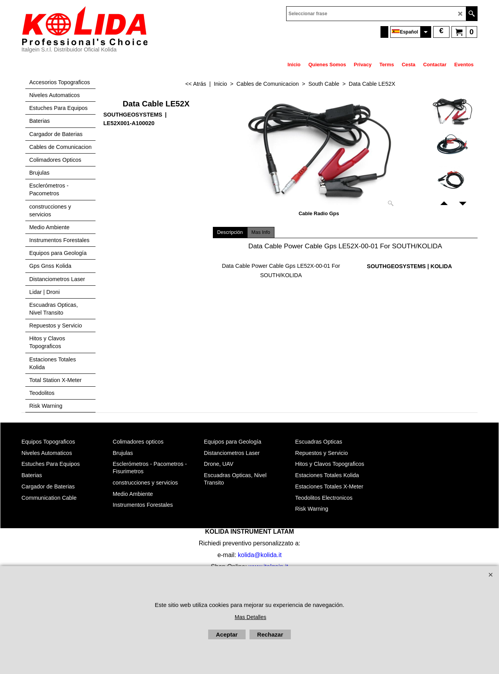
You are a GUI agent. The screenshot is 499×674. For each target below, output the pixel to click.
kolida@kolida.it (259, 555)
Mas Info (260, 232)
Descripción (230, 232)
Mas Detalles (250, 617)
